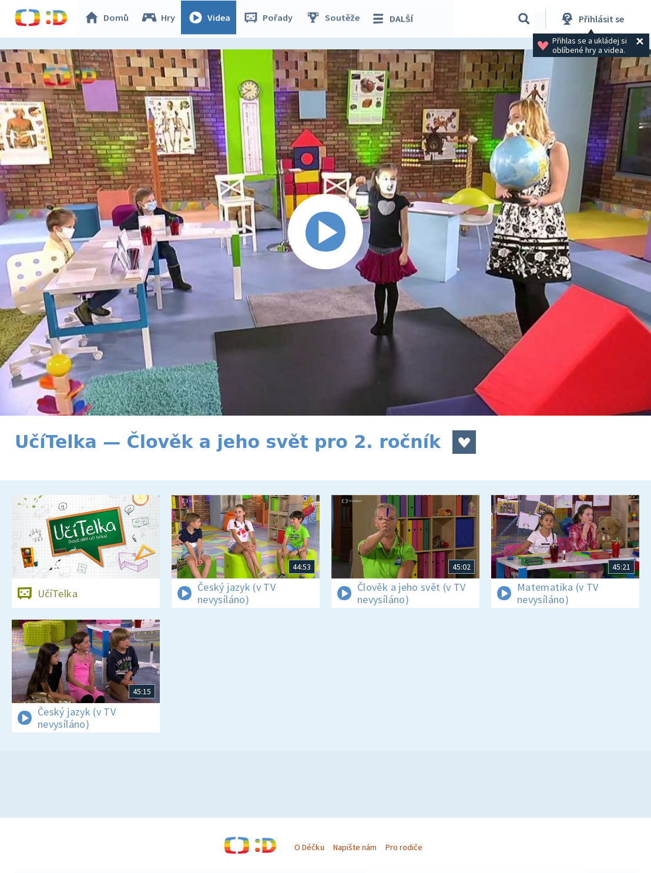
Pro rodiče (403, 847)
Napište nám (355, 847)
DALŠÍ (395, 19)
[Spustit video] (325, 232)
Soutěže (335, 19)
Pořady (271, 19)
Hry (161, 19)
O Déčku (309, 847)
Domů (109, 19)
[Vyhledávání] (524, 19)
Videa (212, 19)
